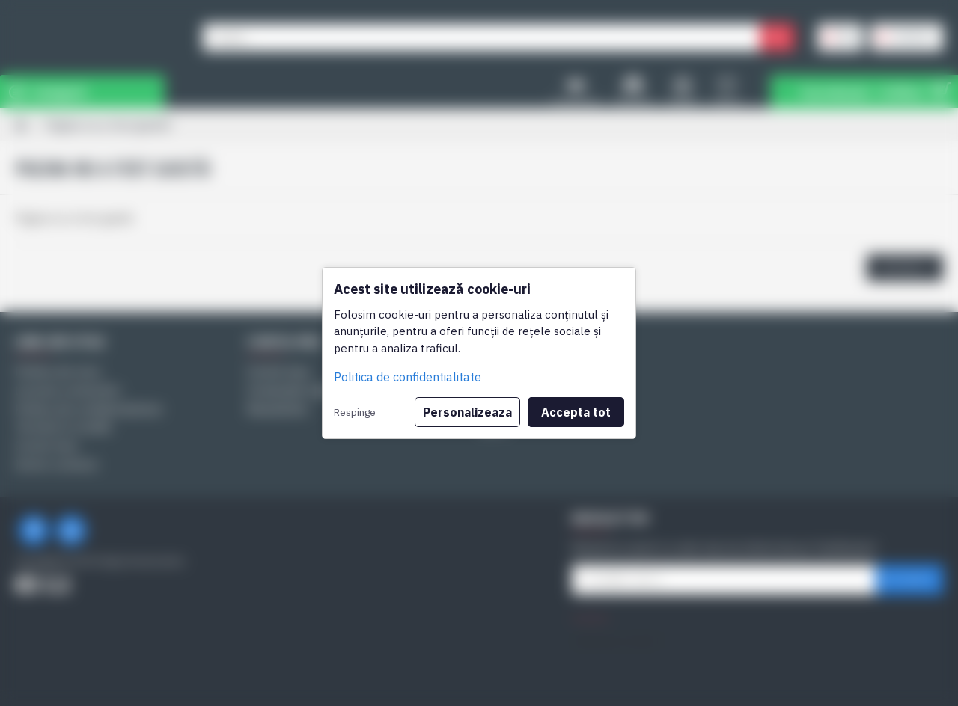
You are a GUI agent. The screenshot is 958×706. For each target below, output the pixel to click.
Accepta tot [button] (576, 412)
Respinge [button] (355, 412)
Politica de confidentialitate (407, 376)
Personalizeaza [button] (467, 412)
